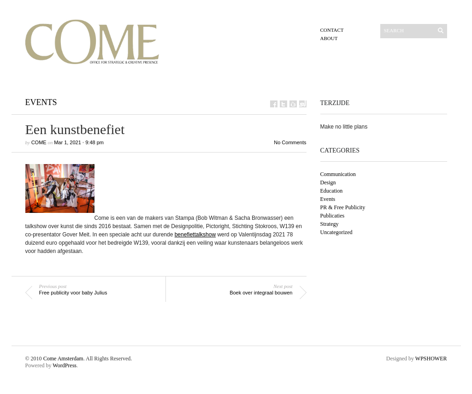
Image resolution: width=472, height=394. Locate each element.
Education (331, 191)
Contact (332, 30)
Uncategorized (336, 232)
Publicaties (332, 215)
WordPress (65, 365)
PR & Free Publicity (343, 207)
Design (328, 182)
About (329, 38)
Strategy (329, 224)
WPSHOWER (431, 358)
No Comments (290, 142)
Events (41, 102)
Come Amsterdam (63, 358)
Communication (338, 174)
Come (39, 142)
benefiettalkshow (195, 234)
